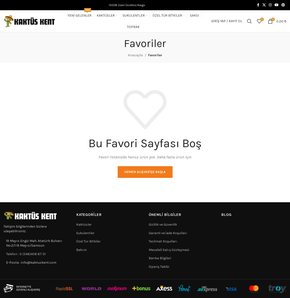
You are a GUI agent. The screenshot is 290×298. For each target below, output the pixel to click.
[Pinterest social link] (283, 5)
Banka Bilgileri (160, 258)
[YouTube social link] (276, 5)
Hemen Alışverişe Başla (145, 172)
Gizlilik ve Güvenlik (163, 224)
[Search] (249, 21)
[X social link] (264, 5)
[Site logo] (29, 21)
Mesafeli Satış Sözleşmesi (169, 250)
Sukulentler (85, 233)
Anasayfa (135, 55)
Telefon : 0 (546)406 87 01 (26, 254)
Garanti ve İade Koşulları (168, 233)
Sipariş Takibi (159, 267)
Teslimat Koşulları (163, 241)
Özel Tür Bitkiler (88, 241)
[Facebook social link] (258, 5)
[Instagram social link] (270, 5)
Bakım (81, 250)
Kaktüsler (84, 224)
